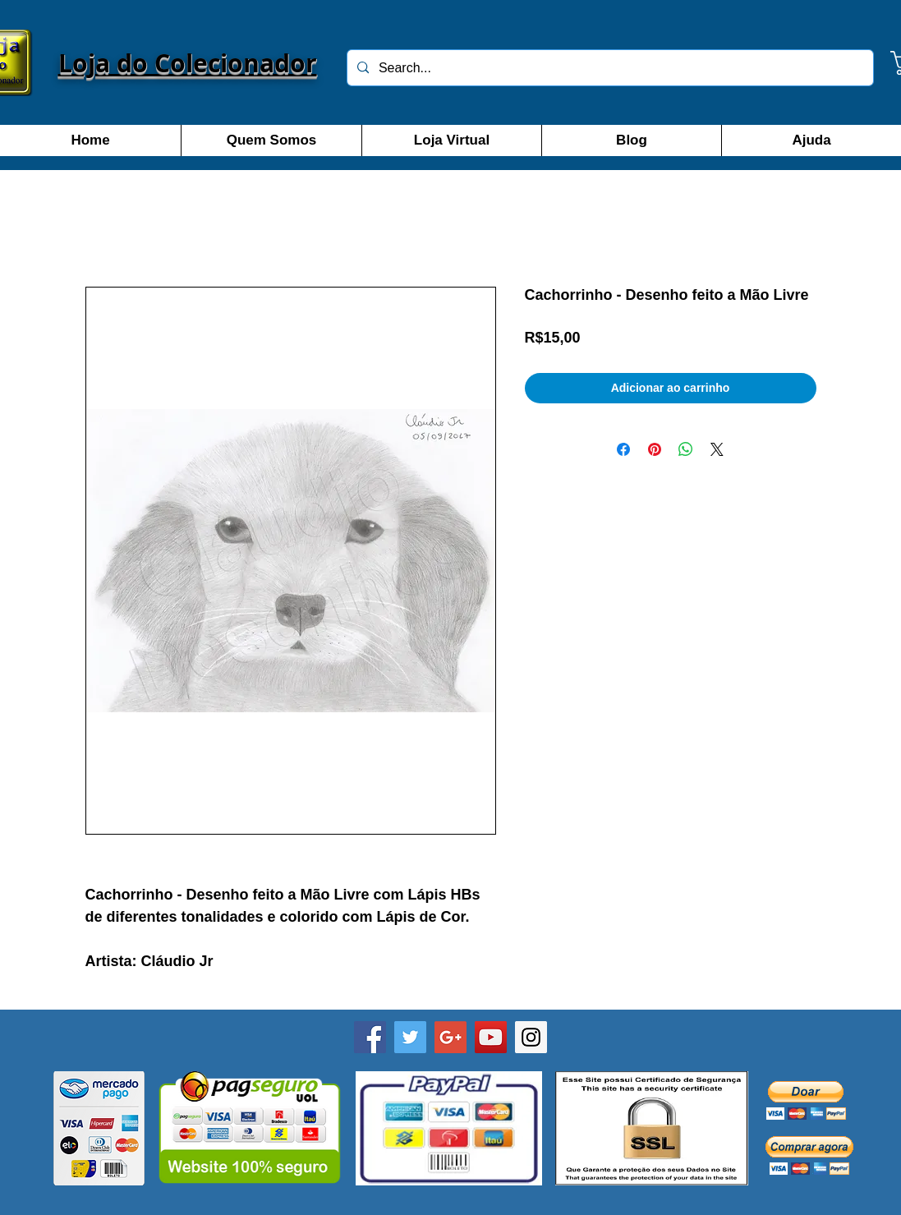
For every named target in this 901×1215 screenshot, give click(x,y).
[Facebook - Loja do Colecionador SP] (370, 1037)
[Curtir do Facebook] (450, 1200)
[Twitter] (410, 1037)
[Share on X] (717, 449)
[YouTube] (491, 1037)
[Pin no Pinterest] (654, 449)
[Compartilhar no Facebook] (623, 449)
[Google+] (450, 1037)
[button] (806, 1100)
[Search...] (609, 67)
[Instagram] (531, 1037)
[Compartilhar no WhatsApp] (686, 449)
